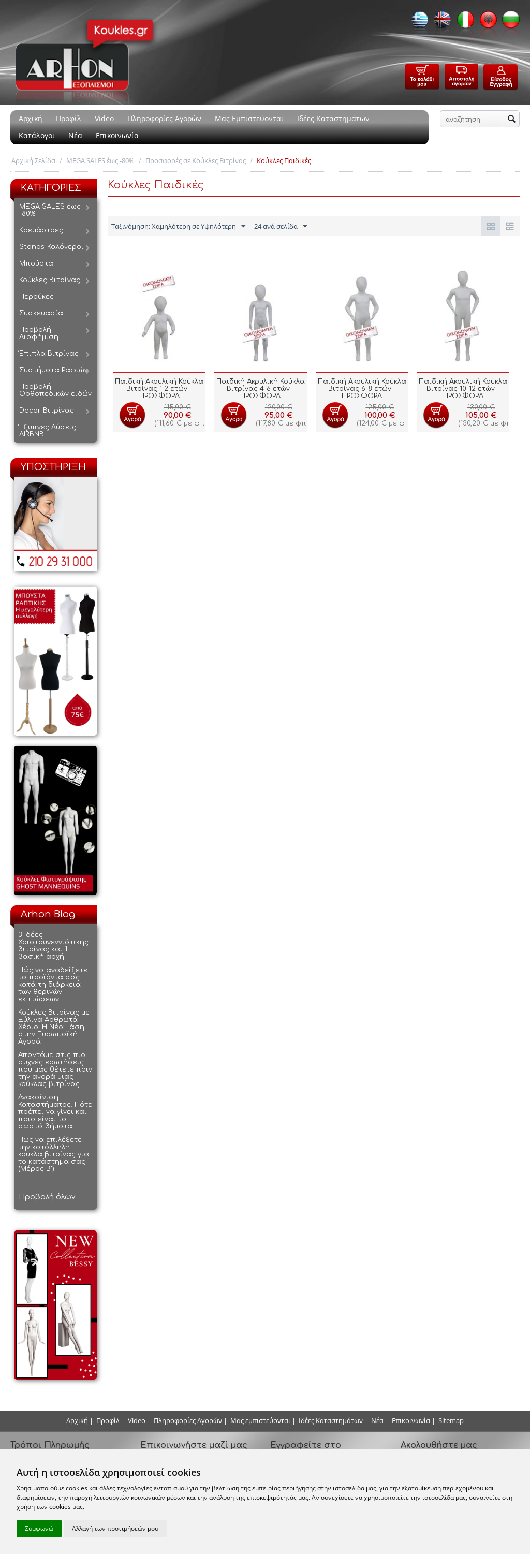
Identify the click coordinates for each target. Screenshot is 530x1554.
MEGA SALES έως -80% (100, 160)
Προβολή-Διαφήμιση (38, 333)
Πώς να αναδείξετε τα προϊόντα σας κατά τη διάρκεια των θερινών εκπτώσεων (52, 984)
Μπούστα (36, 263)
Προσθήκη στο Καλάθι (132, 415)
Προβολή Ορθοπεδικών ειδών (55, 390)
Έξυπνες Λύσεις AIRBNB (47, 430)
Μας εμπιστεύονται (260, 1420)
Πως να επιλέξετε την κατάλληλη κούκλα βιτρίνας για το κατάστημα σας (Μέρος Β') (53, 1154)
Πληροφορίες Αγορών (164, 118)
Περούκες (36, 296)
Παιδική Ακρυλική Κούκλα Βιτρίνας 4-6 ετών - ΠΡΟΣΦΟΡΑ (260, 389)
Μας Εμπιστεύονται (249, 118)
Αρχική (30, 118)
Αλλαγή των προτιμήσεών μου (115, 1528)
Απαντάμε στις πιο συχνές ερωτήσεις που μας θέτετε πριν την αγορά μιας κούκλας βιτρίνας (55, 1069)
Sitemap (451, 1420)
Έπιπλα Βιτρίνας (49, 353)
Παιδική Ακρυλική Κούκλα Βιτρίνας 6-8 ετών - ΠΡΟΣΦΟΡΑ (362, 389)
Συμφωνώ (39, 1528)
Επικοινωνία (117, 135)
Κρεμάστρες (41, 230)
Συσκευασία (41, 313)
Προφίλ (68, 118)
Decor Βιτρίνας (46, 410)
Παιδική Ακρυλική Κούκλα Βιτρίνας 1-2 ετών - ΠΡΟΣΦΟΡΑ (159, 389)
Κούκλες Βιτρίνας (49, 280)
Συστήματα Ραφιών (53, 370)
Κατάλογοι (37, 135)
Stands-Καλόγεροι (51, 247)
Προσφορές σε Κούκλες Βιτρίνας (195, 160)
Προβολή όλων (47, 1197)
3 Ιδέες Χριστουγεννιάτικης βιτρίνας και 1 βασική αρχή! (53, 945)
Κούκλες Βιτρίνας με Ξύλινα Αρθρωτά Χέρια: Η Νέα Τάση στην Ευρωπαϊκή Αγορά (54, 1027)
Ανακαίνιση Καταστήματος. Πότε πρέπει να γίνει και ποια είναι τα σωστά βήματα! (55, 1112)
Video (104, 118)
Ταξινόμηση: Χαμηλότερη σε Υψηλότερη (178, 227)
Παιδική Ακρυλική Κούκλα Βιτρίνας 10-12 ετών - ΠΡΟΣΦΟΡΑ (463, 389)
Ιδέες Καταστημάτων (333, 118)
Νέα (75, 135)
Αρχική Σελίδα (33, 160)
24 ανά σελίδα (280, 227)
